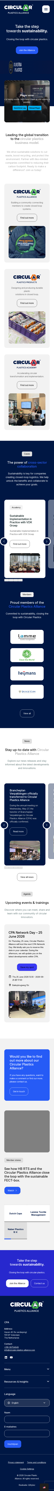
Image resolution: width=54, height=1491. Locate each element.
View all (27, 713)
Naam (7, 1412)
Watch (11, 1190)
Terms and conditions (36, 1462)
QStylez (31, 1484)
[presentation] (4, 541)
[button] (6, 579)
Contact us (39, 1282)
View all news (27, 876)
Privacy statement (16, 1462)
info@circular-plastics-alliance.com (19, 1349)
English (15, 1402)
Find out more (27, 384)
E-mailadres (10, 1426)
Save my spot (27, 966)
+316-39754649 (11, 1347)
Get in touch (19, 1091)
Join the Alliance (27, 49)
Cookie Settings (27, 1468)
